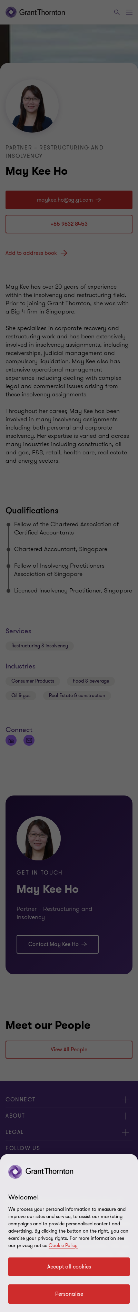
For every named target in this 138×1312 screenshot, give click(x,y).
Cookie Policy (63, 1245)
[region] (69, 1233)
